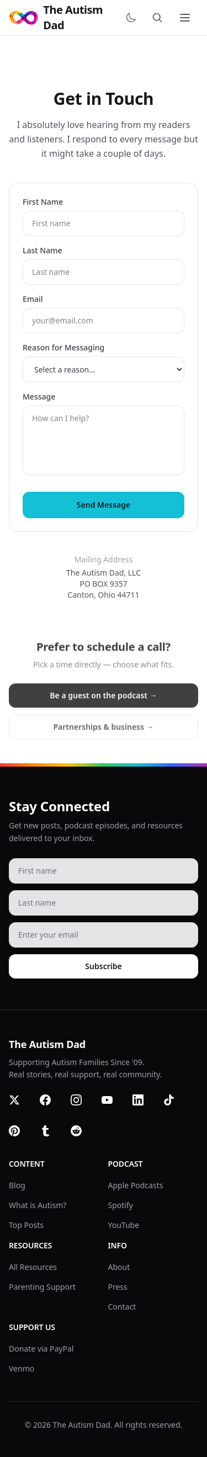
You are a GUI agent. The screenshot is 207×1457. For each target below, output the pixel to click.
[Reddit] (83, 1137)
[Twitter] (21, 1106)
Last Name (42, 250)
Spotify (120, 1205)
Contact (122, 1306)
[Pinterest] (21, 1137)
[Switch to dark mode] (133, 18)
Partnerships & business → (103, 731)
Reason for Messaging (63, 347)
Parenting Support (42, 1286)
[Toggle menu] (186, 18)
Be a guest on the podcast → (103, 700)
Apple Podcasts (135, 1185)
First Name (43, 201)
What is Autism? (37, 1205)
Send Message (103, 504)
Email (33, 299)
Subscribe (103, 966)
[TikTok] (175, 1106)
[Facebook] (52, 1106)
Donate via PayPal (41, 1348)
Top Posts (26, 1225)
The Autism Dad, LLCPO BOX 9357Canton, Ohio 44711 (103, 583)
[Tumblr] (52, 1137)
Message (39, 396)
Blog (17, 1185)
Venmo (21, 1368)
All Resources (33, 1267)
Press (118, 1286)
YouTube (124, 1225)
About (119, 1267)
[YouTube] (114, 1106)
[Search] (159, 18)
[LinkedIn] (144, 1106)
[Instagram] (83, 1106)
